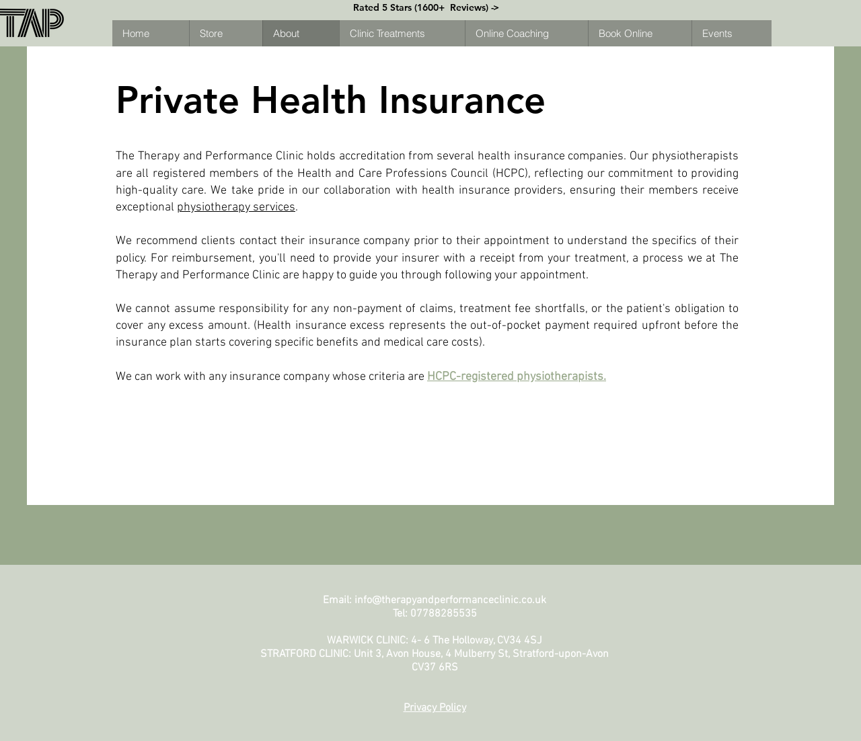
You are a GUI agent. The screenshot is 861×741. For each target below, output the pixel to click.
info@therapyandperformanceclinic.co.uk (450, 600)
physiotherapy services (236, 207)
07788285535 (443, 614)
